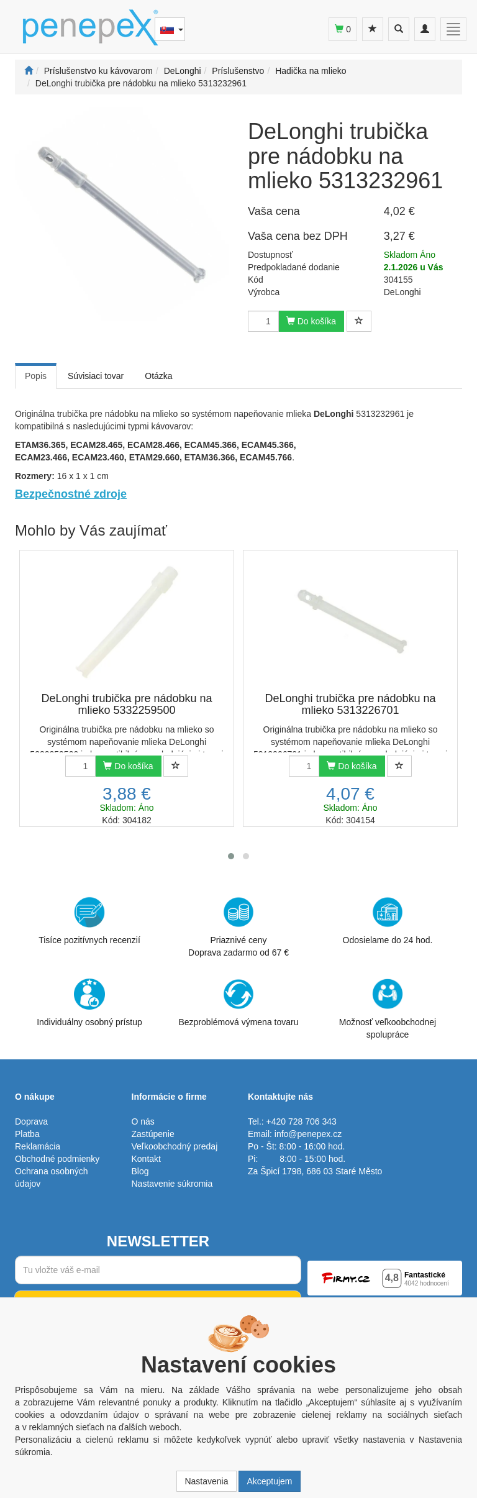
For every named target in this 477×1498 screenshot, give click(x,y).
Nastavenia (206, 1481)
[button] (231, 856)
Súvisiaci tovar (96, 376)
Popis (36, 376)
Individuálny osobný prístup (89, 1003)
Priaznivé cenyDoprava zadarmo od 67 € (238, 927)
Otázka (158, 376)
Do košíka (311, 321)
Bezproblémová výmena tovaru (239, 1003)
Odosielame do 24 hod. (388, 921)
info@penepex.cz (308, 1134)
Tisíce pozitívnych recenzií (89, 921)
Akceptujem (269, 1481)
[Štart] (28, 71)
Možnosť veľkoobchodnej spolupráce (387, 1008)
